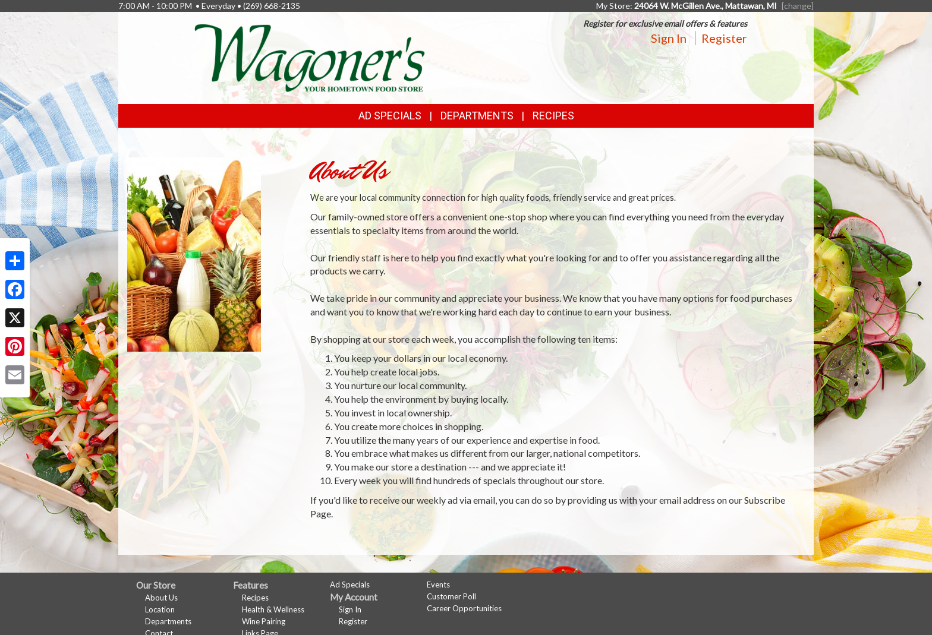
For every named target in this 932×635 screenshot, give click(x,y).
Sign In (669, 38)
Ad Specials (389, 115)
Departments (168, 621)
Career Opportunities (464, 608)
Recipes (553, 115)
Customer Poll (451, 596)
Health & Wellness (273, 609)
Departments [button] (477, 115)
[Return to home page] (309, 57)
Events (438, 584)
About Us (161, 597)
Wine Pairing (263, 621)
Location (160, 609)
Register (724, 38)
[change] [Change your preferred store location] (798, 6)
